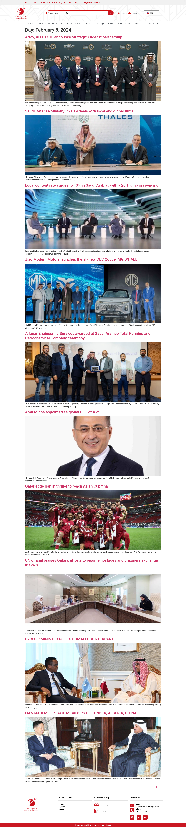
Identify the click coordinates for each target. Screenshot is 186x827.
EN (150, 13)
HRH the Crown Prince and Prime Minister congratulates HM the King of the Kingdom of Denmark (63, 2)
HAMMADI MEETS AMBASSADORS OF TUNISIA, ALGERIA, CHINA (81, 713)
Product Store (73, 23)
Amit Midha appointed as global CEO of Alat (62, 412)
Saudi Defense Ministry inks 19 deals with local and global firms (79, 111)
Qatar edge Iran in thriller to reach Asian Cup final (67, 486)
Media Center (124, 23)
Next (158, 787)
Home (30, 23)
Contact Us (152, 23)
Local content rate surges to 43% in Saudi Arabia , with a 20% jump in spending (91, 185)
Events (138, 23)
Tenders (88, 23)
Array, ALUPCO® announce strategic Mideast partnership (73, 37)
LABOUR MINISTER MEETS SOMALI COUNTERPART (69, 639)
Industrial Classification (50, 23)
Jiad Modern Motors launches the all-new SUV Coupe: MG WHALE (81, 259)
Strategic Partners (105, 23)
